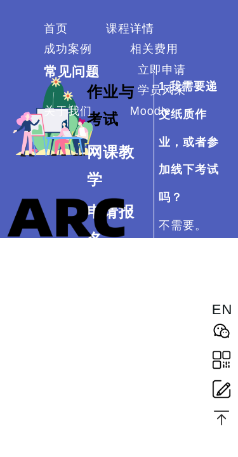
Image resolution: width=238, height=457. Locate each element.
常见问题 (72, 71)
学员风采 (162, 90)
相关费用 (154, 49)
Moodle (150, 111)
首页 (56, 28)
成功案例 (68, 49)
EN (221, 309)
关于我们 (68, 111)
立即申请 (162, 69)
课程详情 (130, 28)
